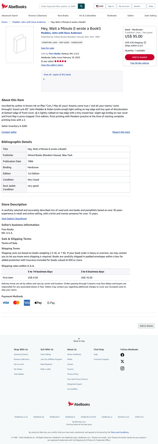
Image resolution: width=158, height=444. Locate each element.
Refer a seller (46, 369)
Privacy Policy (73, 374)
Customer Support (101, 359)
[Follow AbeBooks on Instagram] (122, 368)
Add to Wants (146, 325)
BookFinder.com (79, 423)
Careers (70, 364)
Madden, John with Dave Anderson (29, 22)
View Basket (19, 374)
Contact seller (9, 132)
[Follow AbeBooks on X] (122, 362)
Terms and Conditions (120, 432)
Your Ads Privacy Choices (77, 379)
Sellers (130, 15)
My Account (124, 6)
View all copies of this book (57, 74)
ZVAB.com (139, 417)
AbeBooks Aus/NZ (88, 417)
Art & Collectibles (87, 15)
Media (69, 359)
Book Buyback (46, 364)
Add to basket (139, 57)
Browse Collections (38, 15)
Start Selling (150, 15)
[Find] (81, 6)
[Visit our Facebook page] (122, 355)
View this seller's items (52, 65)
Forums (70, 369)
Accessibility (72, 389)
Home (4, 22)
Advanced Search (10, 15)
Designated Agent (74, 384)
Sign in (111, 6)
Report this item (121, 132)
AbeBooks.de (38, 417)
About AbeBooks (74, 354)
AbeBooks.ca (107, 417)
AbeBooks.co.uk (21, 417)
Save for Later (47, 48)
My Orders (18, 369)
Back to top (79, 341)
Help (151, 6)
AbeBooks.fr (55, 417)
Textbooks (112, 15)
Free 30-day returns (139, 63)
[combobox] (58, 6)
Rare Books (63, 15)
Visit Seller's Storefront (14, 218)
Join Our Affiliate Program (51, 359)
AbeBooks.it (70, 417)
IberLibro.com (123, 417)
